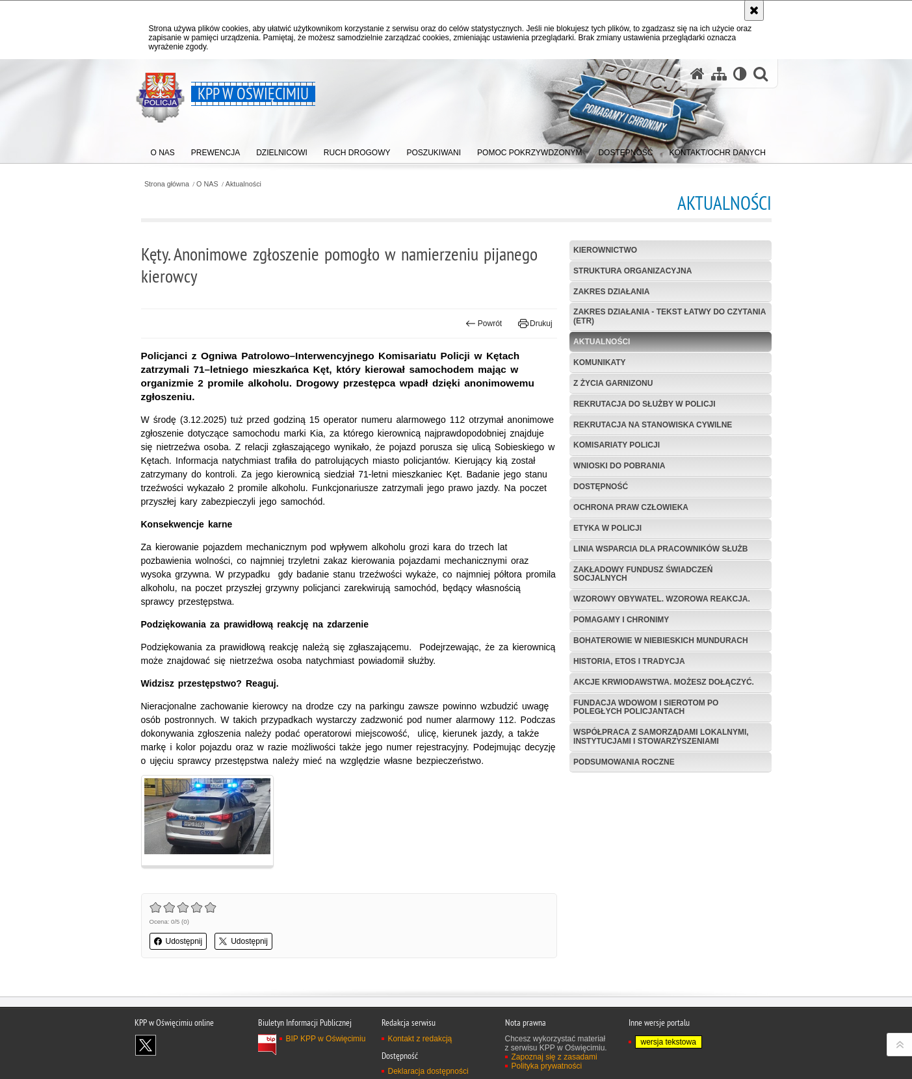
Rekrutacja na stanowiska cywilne (652, 424)
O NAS (207, 184)
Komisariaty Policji (616, 445)
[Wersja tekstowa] (740, 74)
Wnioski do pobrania (619, 465)
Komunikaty (599, 362)
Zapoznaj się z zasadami (554, 1056)
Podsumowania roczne (624, 762)
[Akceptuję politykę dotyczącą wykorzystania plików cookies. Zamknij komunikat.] (754, 10)
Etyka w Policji (607, 528)
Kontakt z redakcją (420, 1038)
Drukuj (535, 323)
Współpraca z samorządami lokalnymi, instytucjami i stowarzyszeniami (661, 736)
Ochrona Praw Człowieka (630, 507)
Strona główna (166, 184)
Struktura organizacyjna (632, 270)
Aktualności (243, 184)
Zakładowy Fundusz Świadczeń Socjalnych (642, 574)
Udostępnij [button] (178, 941)
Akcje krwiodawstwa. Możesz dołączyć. (663, 682)
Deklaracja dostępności (428, 1071)
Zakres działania (611, 291)
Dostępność (600, 486)
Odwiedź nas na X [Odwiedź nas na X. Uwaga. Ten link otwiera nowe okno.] (145, 1045)
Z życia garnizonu (613, 383)
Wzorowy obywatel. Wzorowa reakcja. (661, 598)
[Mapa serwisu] (719, 74)
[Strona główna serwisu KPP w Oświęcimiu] (697, 74)
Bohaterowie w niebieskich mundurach (660, 640)
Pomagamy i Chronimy (621, 619)
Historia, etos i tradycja (629, 661)
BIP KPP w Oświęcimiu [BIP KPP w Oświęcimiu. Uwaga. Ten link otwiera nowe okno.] (326, 1038)
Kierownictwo (605, 250)
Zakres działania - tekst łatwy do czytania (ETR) (669, 316)
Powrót (483, 323)
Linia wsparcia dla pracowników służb (660, 548)
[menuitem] (163, 150)
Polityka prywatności (547, 1066)
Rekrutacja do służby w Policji (644, 404)
